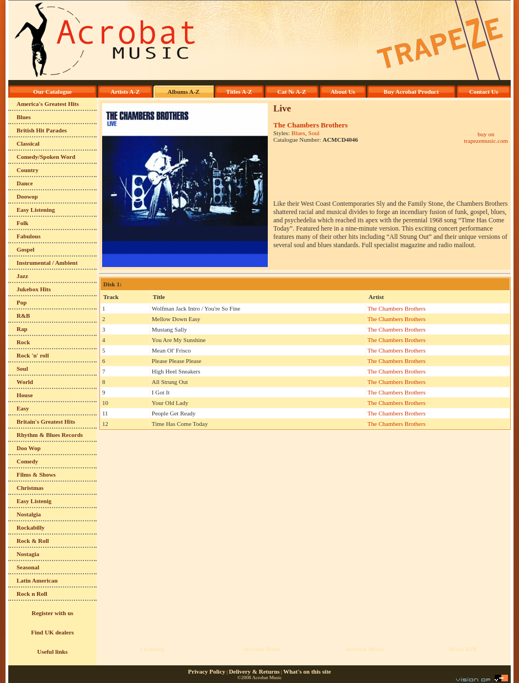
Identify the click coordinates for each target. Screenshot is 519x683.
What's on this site (307, 671)
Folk (22, 223)
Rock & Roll (33, 540)
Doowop (27, 196)
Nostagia (28, 554)
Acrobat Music (365, 648)
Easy (23, 408)
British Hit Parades (42, 130)
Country (28, 170)
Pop (22, 302)
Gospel (25, 249)
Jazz (22, 276)
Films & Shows (36, 474)
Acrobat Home (261, 648)
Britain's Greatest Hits (46, 421)
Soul (22, 368)
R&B (23, 315)
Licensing (152, 648)
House (25, 395)
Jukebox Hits (34, 289)
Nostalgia (29, 514)
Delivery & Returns (254, 671)
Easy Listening (36, 209)
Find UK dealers (52, 632)
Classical (28, 143)
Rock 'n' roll (33, 355)
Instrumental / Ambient (47, 262)
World (25, 381)
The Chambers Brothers (310, 125)
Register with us (52, 613)
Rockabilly (31, 527)
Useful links (52, 651)
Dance (25, 183)
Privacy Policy (207, 671)
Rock (23, 342)
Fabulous (28, 236)
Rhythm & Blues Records (50, 434)
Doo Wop (29, 448)
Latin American (37, 580)
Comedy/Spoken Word (46, 156)
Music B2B (462, 648)
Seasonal (28, 567)
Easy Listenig (34, 501)
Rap (22, 329)
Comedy (27, 461)
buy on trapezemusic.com (486, 137)
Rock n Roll (32, 593)
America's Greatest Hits (48, 103)
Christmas (30, 487)
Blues (24, 117)
